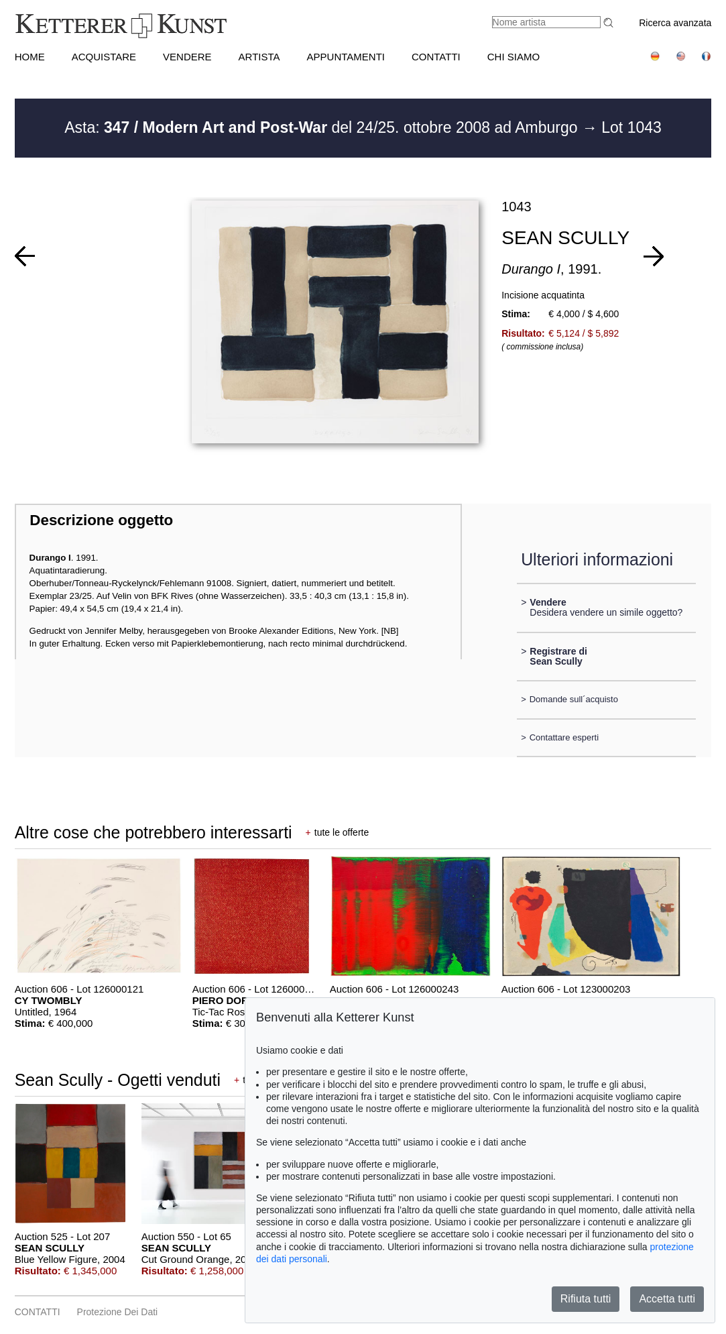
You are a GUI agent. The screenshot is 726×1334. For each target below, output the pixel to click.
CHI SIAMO (513, 56)
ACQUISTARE (104, 56)
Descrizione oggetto (101, 520)
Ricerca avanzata (675, 22)
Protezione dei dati (117, 1312)
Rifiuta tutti (585, 1298)
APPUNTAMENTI (346, 56)
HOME (30, 56)
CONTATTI (436, 56)
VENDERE (187, 56)
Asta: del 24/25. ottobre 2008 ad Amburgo (323, 127)
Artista (259, 56)
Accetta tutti (667, 1298)
